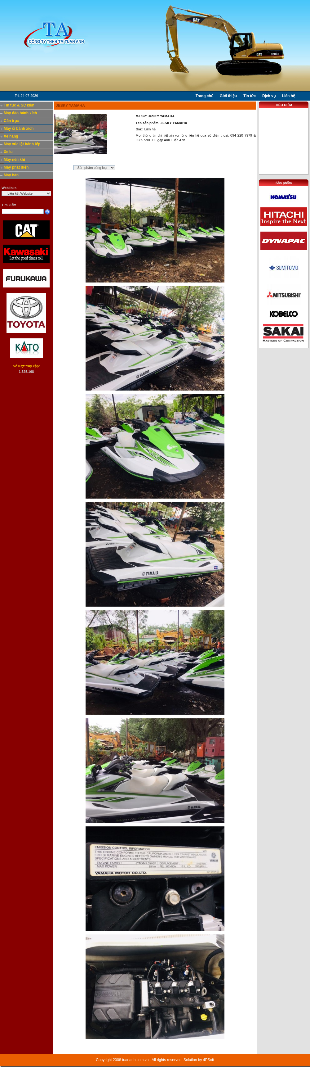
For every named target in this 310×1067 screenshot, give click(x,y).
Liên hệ (288, 96)
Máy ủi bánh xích (18, 128)
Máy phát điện (16, 167)
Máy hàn (11, 175)
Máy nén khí (14, 159)
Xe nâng (11, 136)
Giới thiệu (228, 96)
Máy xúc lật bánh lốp (22, 144)
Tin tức (249, 96)
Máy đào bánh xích (20, 113)
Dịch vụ (269, 96)
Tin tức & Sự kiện (19, 105)
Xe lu (8, 152)
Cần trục (11, 121)
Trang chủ (204, 96)
